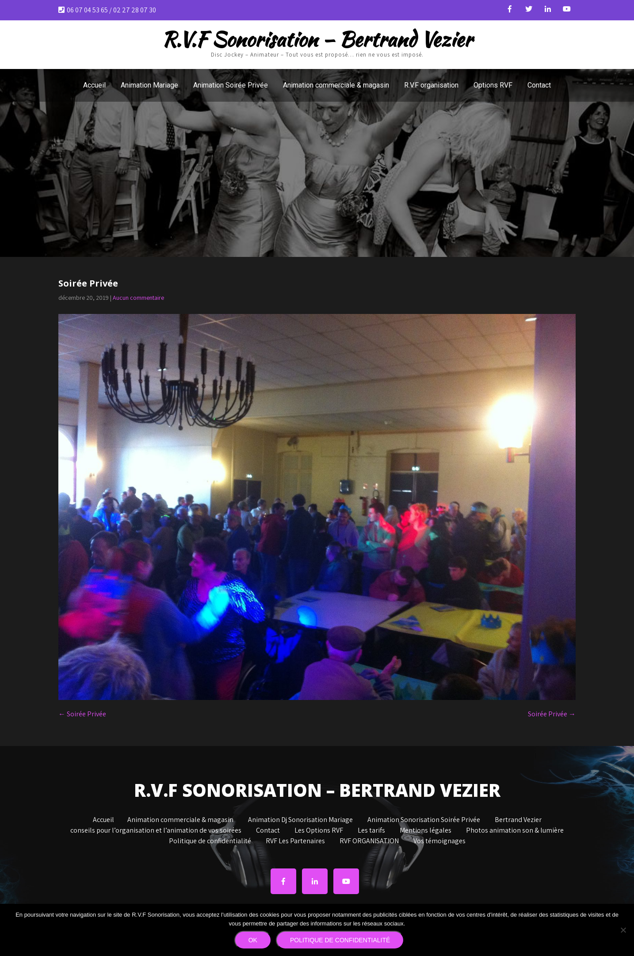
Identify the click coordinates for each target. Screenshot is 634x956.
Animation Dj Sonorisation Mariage (300, 820)
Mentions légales (425, 831)
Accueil (94, 85)
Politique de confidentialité (210, 841)
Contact (539, 85)
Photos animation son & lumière (515, 831)
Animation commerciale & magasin (336, 85)
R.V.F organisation (431, 85)
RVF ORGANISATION (369, 841)
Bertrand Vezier (518, 820)
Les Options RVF (318, 831)
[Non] (623, 929)
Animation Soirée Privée (230, 85)
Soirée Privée (82, 714)
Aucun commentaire (138, 298)
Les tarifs (371, 831)
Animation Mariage (149, 85)
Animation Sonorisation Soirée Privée (423, 820)
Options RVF (493, 85)
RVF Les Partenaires (295, 841)
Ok (252, 940)
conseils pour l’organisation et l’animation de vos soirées (155, 831)
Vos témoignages (439, 841)
